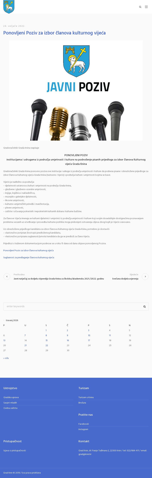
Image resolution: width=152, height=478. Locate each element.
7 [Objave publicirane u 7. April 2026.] (25, 335)
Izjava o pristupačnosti (15, 451)
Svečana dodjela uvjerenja (125, 279)
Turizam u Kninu (86, 397)
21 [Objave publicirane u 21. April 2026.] (26, 345)
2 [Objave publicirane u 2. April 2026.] (67, 330)
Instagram (83, 429)
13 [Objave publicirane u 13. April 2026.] (4, 340)
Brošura (82, 403)
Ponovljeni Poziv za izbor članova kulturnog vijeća (28, 251)
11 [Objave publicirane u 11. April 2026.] (110, 335)
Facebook (84, 424)
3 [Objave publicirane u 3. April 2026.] (88, 330)
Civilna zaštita (10, 408)
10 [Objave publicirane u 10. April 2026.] (89, 335)
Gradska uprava (11, 397)
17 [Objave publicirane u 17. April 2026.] (89, 340)
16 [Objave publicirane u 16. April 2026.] (68, 340)
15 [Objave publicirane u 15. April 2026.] (47, 340)
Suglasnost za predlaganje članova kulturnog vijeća (28, 258)
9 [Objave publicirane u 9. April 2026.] (67, 335)
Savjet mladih (10, 403)
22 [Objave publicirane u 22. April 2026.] (47, 345)
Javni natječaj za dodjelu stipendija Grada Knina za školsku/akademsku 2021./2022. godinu (59, 279)
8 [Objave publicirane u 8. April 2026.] (46, 335)
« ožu (6, 358)
